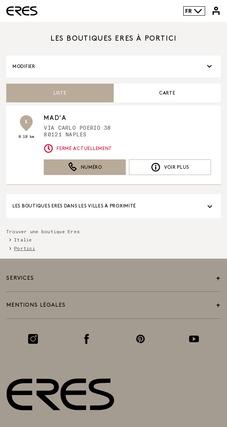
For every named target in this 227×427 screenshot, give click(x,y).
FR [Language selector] (194, 11)
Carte (167, 93)
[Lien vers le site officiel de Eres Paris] (22, 11)
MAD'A (55, 118)
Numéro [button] (85, 167)
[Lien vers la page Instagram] (33, 339)
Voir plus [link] (170, 167)
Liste (60, 93)
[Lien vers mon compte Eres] (216, 11)
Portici (24, 248)
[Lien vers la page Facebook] (86, 339)
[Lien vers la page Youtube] (194, 339)
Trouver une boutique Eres (43, 231)
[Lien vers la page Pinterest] (140, 339)
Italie (23, 239)
